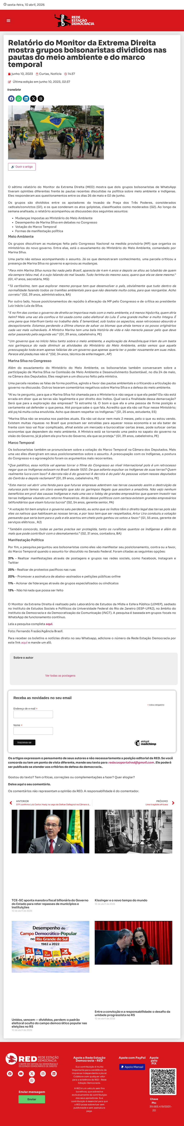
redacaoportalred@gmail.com (131, 762)
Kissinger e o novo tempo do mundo (121, 900)
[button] (8, 21)
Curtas (44, 74)
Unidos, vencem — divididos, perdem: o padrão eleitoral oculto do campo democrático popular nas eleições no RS (49, 1023)
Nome (17, 725)
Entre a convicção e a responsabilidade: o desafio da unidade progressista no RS (132, 1013)
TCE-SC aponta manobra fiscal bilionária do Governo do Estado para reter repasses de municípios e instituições (50, 903)
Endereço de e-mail (25, 708)
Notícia (55, 74)
